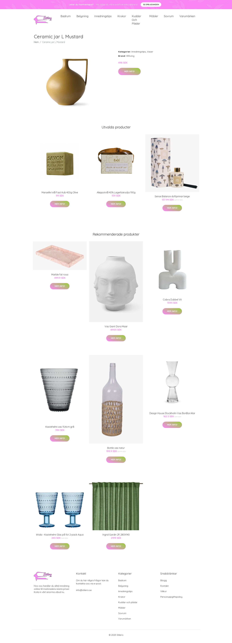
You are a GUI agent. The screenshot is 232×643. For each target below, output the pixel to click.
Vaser (150, 54)
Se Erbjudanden (151, 4)
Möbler (153, 17)
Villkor (163, 594)
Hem (36, 45)
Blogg (163, 583)
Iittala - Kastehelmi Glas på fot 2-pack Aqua (59, 537)
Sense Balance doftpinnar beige (172, 199)
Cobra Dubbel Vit (172, 302)
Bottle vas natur (116, 450)
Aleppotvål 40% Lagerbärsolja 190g (116, 195)
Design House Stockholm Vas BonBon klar (172, 416)
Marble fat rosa (59, 277)
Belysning (82, 17)
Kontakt (164, 588)
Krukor (121, 17)
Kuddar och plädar (136, 21)
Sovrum (169, 17)
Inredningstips (103, 17)
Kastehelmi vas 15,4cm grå (59, 429)
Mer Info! (129, 74)
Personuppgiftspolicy (171, 599)
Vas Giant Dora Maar (116, 329)
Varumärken (187, 17)
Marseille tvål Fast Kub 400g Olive (60, 195)
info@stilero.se (84, 593)
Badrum (66, 17)
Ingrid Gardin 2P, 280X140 (116, 537)
